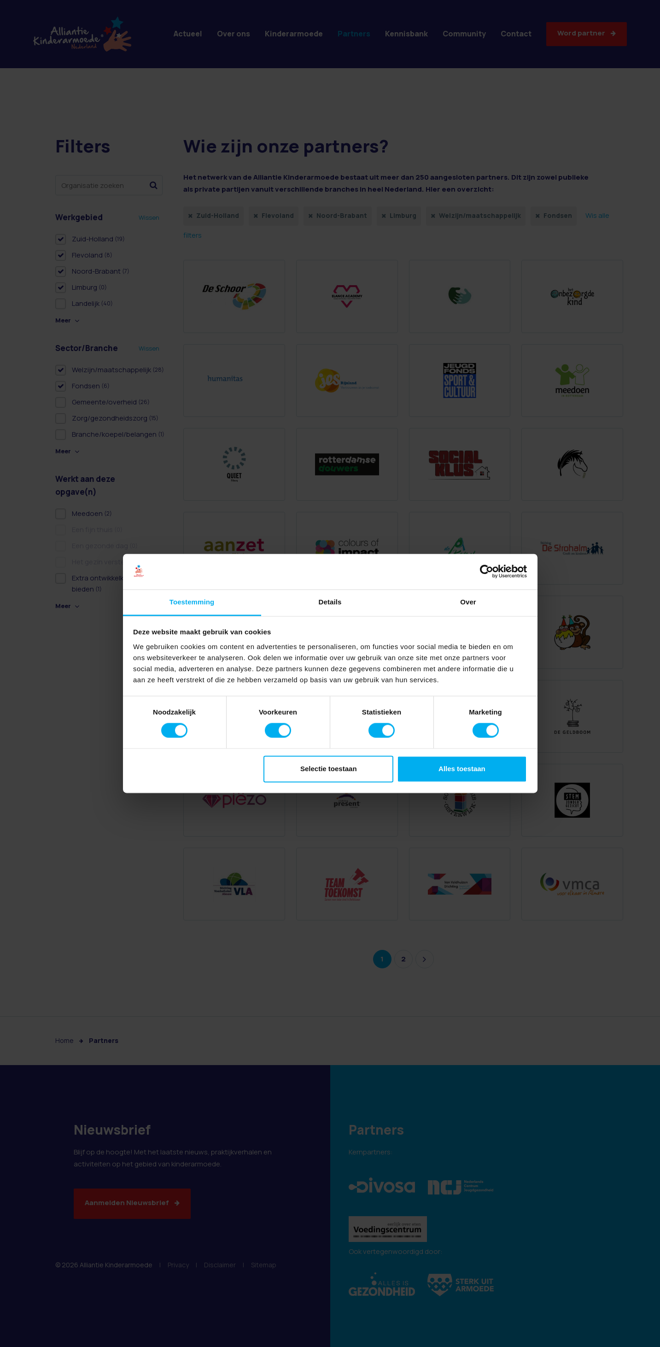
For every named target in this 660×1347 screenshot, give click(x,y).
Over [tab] (468, 602)
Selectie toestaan (328, 769)
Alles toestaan (461, 769)
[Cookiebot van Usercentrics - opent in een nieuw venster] (486, 572)
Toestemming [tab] (192, 602)
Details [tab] (330, 602)
